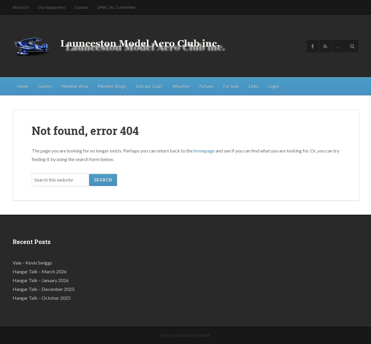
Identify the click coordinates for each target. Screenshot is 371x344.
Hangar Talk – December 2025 (43, 289)
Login (273, 86)
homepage (204, 150)
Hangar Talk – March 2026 (40, 271)
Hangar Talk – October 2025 (42, 297)
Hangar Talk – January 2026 (41, 280)
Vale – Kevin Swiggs (32, 262)
